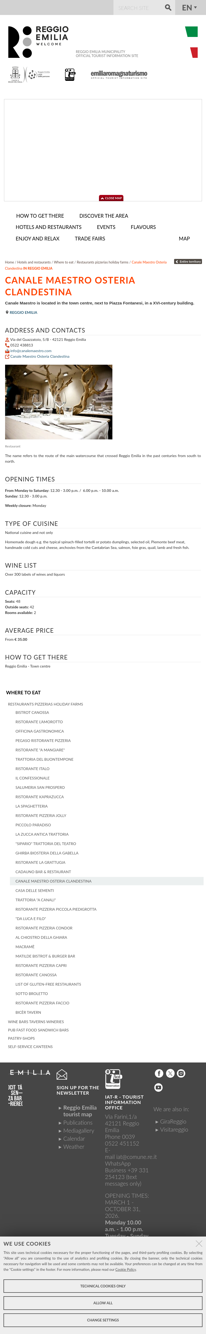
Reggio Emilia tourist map (80, 1109)
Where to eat (23, 691)
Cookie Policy (125, 1269)
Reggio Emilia (21, 310)
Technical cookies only (103, 1286)
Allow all (102, 1303)
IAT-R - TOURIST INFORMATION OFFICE (124, 1100)
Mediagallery (78, 1128)
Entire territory (188, 260)
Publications (78, 1120)
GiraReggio (173, 1119)
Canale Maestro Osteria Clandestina (39, 354)
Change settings (103, 1320)
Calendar (74, 1136)
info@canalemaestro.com (31, 349)
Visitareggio (174, 1127)
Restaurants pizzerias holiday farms (102, 261)
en (187, 7)
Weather (73, 1144)
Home (9, 261)
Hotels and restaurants (34, 261)
